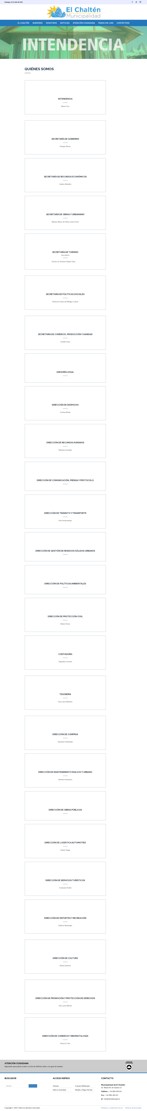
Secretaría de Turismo (65, 252)
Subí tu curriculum (59, 1090)
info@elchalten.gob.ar (112, 1099)
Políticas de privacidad (133, 1108)
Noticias (65, 23)
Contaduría (65, 654)
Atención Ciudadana (84, 23)
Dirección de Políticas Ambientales (65, 583)
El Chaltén (23, 23)
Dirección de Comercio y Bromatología (65, 1036)
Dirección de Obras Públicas (65, 810)
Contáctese (123, 23)
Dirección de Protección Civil (65, 616)
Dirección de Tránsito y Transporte (65, 513)
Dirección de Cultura (65, 958)
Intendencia (65, 99)
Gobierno (38, 23)
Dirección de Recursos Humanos (65, 442)
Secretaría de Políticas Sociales (65, 294)
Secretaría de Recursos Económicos (65, 177)
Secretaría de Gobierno (65, 139)
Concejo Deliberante (82, 1086)
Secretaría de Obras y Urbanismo (65, 214)
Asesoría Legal (65, 372)
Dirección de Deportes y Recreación (65, 918)
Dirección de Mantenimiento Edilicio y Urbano (65, 772)
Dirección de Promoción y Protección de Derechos (65, 998)
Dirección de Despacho (65, 405)
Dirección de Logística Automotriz (65, 842)
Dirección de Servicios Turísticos (65, 880)
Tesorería (65, 694)
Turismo (56, 1086)
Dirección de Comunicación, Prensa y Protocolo (65, 480)
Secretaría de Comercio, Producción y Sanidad (65, 334)
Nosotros (51, 23)
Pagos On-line (105, 23)
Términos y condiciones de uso (112, 1108)
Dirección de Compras (65, 734)
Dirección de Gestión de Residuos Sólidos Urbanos (65, 551)
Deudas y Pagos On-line (83, 1090)
